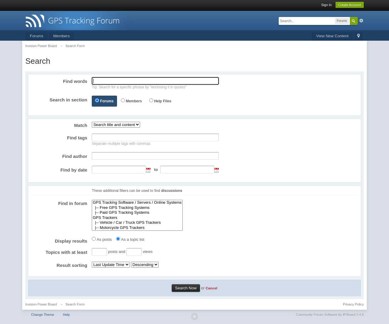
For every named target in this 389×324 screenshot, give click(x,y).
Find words (75, 81)
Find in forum (72, 203)
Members (61, 36)
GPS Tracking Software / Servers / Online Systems (137, 202)
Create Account (349, 5)
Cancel (211, 288)
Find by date (73, 169)
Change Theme (42, 314)
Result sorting (72, 265)
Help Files (162, 101)
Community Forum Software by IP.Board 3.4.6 (330, 314)
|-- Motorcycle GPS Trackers (137, 227)
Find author (75, 156)
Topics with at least (66, 252)
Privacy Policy (353, 304)
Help (66, 314)
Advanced (361, 20)
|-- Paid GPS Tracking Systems (137, 212)
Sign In (326, 5)
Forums (36, 36)
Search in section (68, 99)
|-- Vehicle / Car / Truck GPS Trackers (137, 222)
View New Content (332, 36)
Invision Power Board (41, 304)
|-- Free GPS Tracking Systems (137, 207)
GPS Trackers (137, 217)
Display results (71, 241)
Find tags (77, 137)
